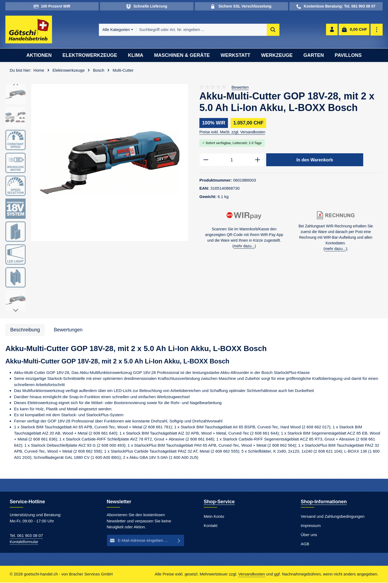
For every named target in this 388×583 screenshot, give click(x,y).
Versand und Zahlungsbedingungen (333, 517)
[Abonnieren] (179, 541)
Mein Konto (214, 517)
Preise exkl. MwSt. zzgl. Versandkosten (232, 132)
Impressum (311, 526)
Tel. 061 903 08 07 (26, 536)
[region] (97, 199)
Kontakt (210, 526)
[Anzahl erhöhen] (257, 160)
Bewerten (239, 87)
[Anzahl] (232, 160)
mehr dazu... (244, 247)
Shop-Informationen (324, 502)
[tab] (25, 331)
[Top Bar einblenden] (377, 30)
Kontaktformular (24, 542)
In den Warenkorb (314, 160)
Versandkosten (251, 574)
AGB (305, 544)
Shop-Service (219, 502)
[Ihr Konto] (332, 30)
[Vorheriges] (15, 85)
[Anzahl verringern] (205, 160)
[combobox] (201, 30)
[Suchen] (273, 30)
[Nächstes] (15, 311)
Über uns (309, 535)
